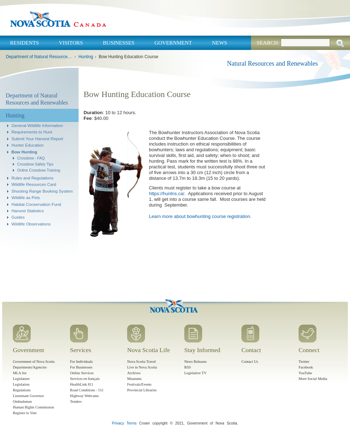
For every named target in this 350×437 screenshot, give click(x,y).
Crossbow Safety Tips (35, 164)
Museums (134, 379)
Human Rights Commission (33, 407)
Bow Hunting (24, 151)
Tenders (76, 401)
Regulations (22, 390)
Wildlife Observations (31, 224)
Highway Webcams (84, 396)
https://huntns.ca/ (166, 193)
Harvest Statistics (27, 210)
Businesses (118, 43)
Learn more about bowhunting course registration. (200, 216)
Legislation (21, 384)
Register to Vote (25, 413)
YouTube (305, 373)
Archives (134, 373)
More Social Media (313, 379)
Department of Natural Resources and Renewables (39, 56)
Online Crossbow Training (38, 170)
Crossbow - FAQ (31, 158)
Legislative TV (195, 373)
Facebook (306, 367)
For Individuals (81, 362)
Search (267, 43)
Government (173, 43)
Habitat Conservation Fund (36, 204)
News (219, 43)
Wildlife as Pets (25, 197)
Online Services (82, 373)
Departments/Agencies (30, 367)
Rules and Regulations (32, 178)
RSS (187, 367)
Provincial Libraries (142, 390)
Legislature (21, 379)
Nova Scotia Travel (141, 362)
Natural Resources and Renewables (272, 63)
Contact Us (249, 362)
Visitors (71, 43)
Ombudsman (22, 401)
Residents (24, 43)
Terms (131, 423)
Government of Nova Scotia (34, 362)
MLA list (19, 373)
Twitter (304, 362)
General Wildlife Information (37, 125)
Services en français (85, 379)
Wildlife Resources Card (33, 184)
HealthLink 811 (81, 384)
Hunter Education (27, 145)
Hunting (85, 56)
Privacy (118, 423)
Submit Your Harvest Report (37, 138)
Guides (18, 217)
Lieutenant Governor (28, 396)
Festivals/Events (139, 384)
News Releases (195, 362)
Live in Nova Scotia (142, 367)
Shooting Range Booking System (42, 191)
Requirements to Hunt (31, 131)
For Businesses (81, 367)
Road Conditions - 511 (87, 390)
